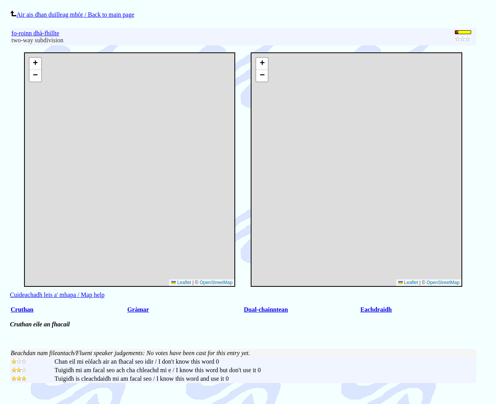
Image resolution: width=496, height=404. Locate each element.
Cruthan (22, 309)
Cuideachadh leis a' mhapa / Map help (57, 294)
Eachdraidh (376, 309)
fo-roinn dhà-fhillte (35, 33)
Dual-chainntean (266, 309)
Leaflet (408, 282)
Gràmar (138, 309)
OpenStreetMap (443, 282)
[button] (262, 64)
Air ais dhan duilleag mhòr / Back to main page (72, 14)
